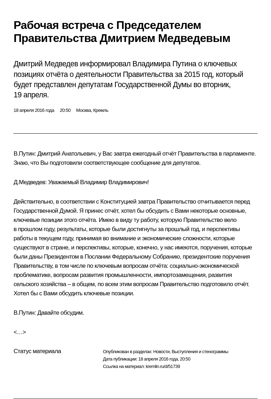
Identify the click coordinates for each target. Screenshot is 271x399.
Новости (161, 351)
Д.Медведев (29, 182)
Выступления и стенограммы (199, 351)
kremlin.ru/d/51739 (163, 366)
